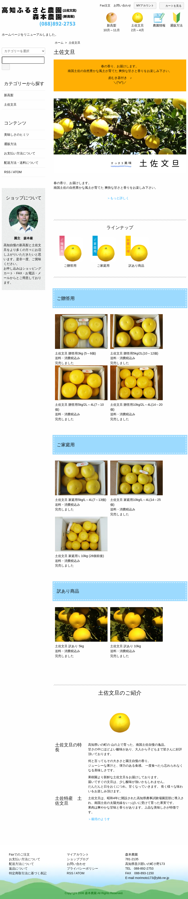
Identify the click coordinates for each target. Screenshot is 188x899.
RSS (7, 172)
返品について (18, 868)
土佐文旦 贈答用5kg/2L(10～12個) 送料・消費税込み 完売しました (136, 339)
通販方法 (10, 144)
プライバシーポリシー (82, 868)
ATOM (17, 172)
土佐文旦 (74, 42)
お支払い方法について (19, 153)
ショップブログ (78, 859)
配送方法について (21, 864)
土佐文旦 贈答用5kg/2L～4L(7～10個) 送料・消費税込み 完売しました (81, 393)
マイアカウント (78, 854)
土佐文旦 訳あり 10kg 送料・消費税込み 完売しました (136, 632)
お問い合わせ (122, 5)
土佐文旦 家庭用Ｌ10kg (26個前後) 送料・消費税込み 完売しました (81, 542)
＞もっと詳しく (118, 198)
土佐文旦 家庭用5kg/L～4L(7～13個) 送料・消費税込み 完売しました (81, 486)
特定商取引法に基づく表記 (27, 873)
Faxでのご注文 (19, 854)
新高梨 (8, 95)
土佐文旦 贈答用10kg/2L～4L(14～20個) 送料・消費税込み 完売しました (136, 393)
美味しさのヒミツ (16, 134)
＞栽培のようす (99, 819)
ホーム (59, 42)
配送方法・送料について (21, 162)
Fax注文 (105, 5)
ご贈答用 (70, 252)
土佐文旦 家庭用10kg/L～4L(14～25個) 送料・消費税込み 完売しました (136, 488)
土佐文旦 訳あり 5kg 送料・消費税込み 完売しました (81, 632)
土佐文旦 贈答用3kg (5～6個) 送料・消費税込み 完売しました (81, 339)
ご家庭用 (103, 252)
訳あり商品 (136, 252)
